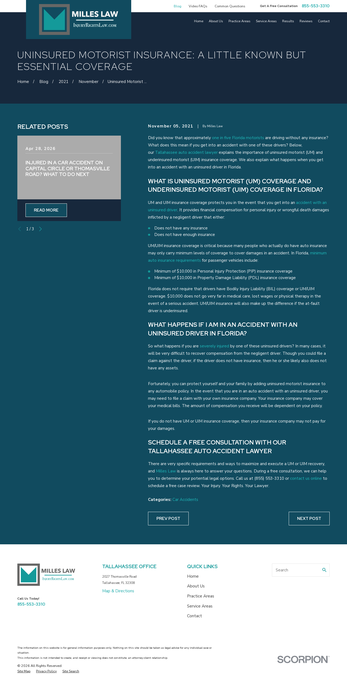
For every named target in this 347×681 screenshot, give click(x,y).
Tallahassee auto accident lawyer (186, 152)
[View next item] (40, 229)
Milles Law (166, 471)
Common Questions (230, 6)
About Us (196, 586)
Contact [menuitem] (324, 21)
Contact (194, 616)
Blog (177, 6)
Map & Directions (118, 591)
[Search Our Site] (324, 570)
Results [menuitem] (288, 21)
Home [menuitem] (198, 21)
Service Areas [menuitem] (266, 21)
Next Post (309, 518)
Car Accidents (185, 499)
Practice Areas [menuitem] (239, 21)
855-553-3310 (316, 6)
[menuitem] (23, 671)
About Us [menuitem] (216, 21)
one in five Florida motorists (238, 137)
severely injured (214, 346)
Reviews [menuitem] (306, 21)
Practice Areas (200, 596)
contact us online (306, 478)
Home (193, 576)
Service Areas (200, 606)
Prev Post (168, 518)
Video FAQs (198, 6)
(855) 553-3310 (269, 478)
